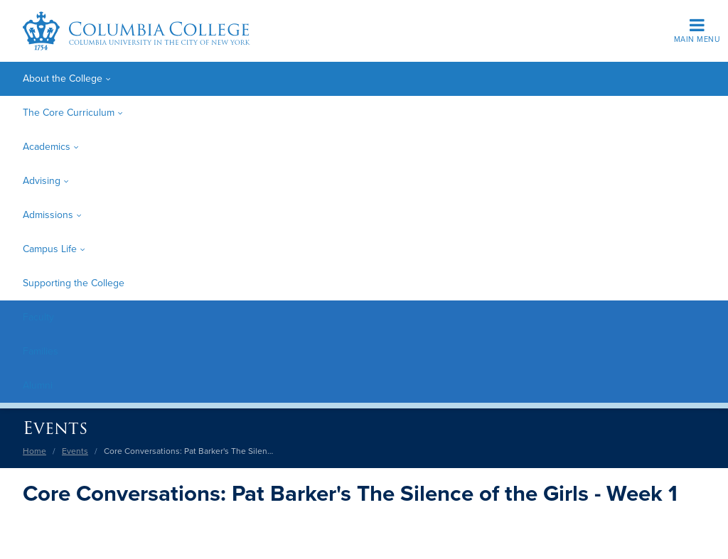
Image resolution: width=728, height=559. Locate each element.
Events (55, 428)
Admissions (48, 215)
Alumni (38, 385)
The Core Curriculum (68, 113)
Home (34, 451)
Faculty (38, 317)
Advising (41, 181)
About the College (62, 78)
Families (40, 351)
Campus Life (50, 249)
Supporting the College (73, 283)
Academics (46, 147)
